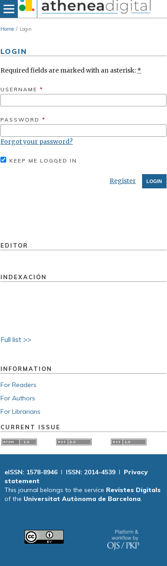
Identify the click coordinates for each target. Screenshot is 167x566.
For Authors (17, 398)
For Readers (18, 385)
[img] (83, 9)
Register (123, 181)
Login (154, 181)
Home (7, 29)
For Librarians (20, 411)
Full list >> (15, 339)
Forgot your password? (36, 142)
